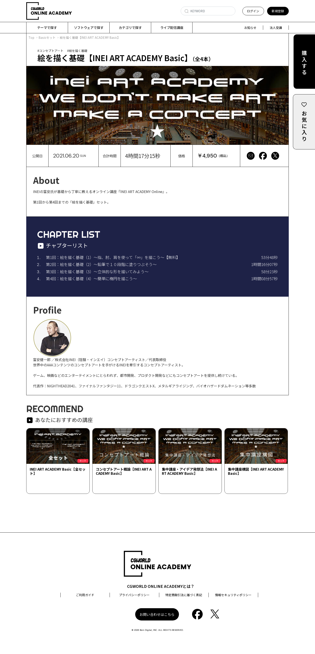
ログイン (253, 11)
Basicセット (47, 37)
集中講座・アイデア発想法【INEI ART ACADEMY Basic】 (189, 471)
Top (31, 37)
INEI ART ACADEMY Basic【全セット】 (58, 471)
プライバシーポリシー (134, 595)
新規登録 (278, 11)
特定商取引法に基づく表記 (183, 595)
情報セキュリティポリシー (233, 595)
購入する (304, 63)
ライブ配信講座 (171, 27)
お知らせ (250, 27)
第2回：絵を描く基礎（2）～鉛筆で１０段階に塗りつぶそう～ (101, 264)
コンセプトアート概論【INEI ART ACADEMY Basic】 (124, 471)
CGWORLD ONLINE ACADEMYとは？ (160, 586)
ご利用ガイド (85, 595)
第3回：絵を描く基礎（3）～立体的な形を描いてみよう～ (97, 272)
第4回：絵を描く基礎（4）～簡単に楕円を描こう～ (91, 279)
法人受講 (276, 27)
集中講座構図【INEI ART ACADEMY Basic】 (256, 471)
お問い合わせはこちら (157, 614)
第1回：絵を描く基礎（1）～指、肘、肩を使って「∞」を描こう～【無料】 (113, 257)
